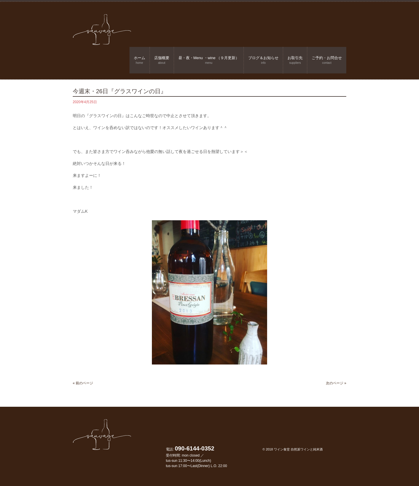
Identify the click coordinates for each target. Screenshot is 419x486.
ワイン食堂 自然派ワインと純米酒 (298, 449)
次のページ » (336, 383)
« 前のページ (83, 383)
